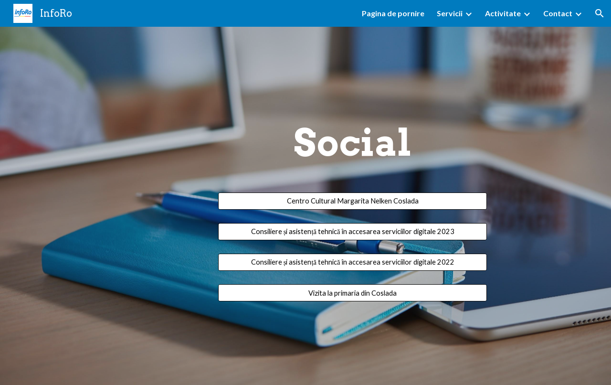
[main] (352, 151)
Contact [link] (557, 13)
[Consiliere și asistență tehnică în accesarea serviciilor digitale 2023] (352, 231)
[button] (599, 13)
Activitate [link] (503, 13)
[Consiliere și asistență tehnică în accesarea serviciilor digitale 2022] (352, 262)
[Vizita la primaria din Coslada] (352, 293)
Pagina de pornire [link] (393, 13)
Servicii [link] (450, 13)
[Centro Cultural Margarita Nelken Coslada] (352, 201)
